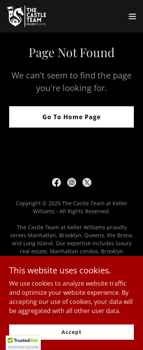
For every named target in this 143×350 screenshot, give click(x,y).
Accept (71, 332)
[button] (132, 16)
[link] (32, 16)
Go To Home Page (71, 117)
